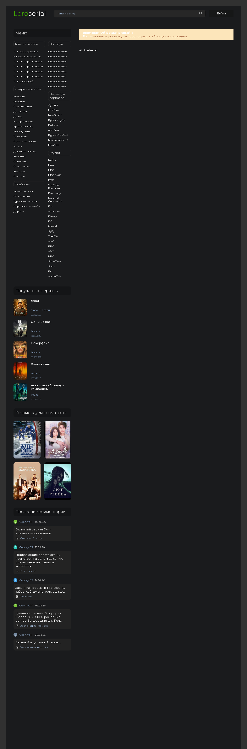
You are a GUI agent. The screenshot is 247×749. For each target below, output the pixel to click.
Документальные (25, 151)
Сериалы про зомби (27, 206)
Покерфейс (26, 571)
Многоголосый (58, 140)
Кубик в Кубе (56, 120)
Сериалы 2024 (57, 61)
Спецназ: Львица (29, 538)
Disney (52, 216)
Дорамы (19, 211)
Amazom (54, 211)
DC (50, 221)
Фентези (19, 176)
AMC (51, 241)
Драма (18, 116)
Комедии (19, 96)
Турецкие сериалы (26, 201)
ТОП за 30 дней (24, 81)
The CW (53, 236)
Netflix (52, 160)
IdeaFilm (53, 145)
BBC (51, 246)
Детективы (21, 111)
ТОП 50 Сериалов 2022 (28, 71)
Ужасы (18, 146)
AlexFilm (53, 130)
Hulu (51, 165)
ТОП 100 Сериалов (26, 51)
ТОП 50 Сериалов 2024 (28, 61)
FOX (51, 180)
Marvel (52, 226)
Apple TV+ (54, 276)
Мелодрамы (22, 131)
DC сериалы (22, 196)
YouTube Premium (54, 187)
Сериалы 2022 (57, 71)
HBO (51, 170)
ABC (51, 251)
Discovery (54, 193)
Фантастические (25, 141)
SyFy (51, 231)
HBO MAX (54, 175)
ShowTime (54, 261)
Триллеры (20, 136)
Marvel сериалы (24, 191)
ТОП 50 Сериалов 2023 (28, 66)
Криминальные (23, 126)
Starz (51, 266)
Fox (50, 206)
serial (30, 13)
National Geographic (55, 200)
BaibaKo (53, 125)
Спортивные (22, 166)
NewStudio (55, 115)
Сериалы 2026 (57, 51)
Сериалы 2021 (57, 76)
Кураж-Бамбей (58, 135)
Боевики (19, 101)
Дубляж (53, 105)
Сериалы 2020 (57, 81)
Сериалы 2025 (57, 56)
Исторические (23, 121)
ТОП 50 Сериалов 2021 (28, 76)
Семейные (21, 161)
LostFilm (53, 110)
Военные (19, 156)
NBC (51, 256)
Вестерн (19, 171)
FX (50, 271)
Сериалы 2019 (57, 86)
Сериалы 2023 (57, 66)
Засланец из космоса (32, 626)
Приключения (23, 106)
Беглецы (24, 596)
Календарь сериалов (27, 56)
